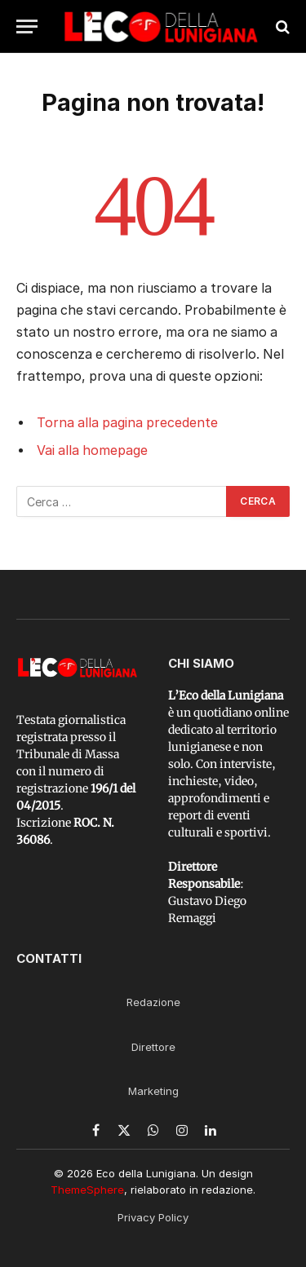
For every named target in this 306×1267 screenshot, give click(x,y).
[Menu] (27, 26)
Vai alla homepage (92, 450)
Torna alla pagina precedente (127, 422)
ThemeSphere (87, 1189)
